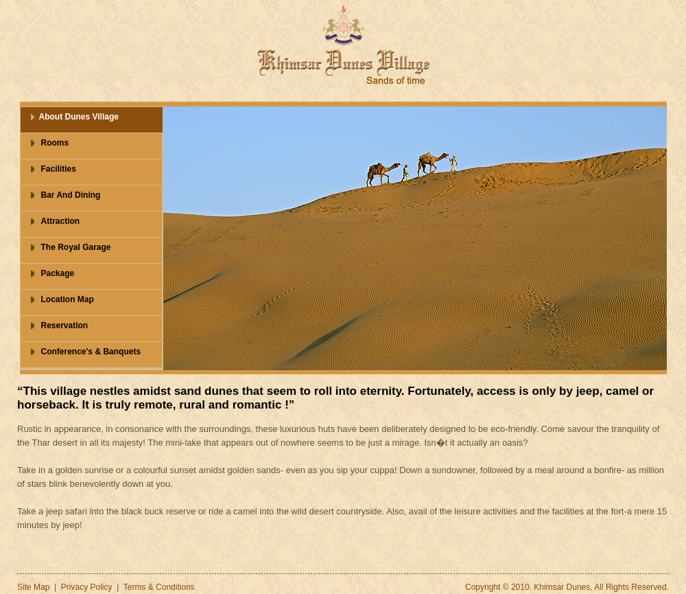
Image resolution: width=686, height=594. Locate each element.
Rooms (55, 143)
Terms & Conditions (159, 587)
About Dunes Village (79, 117)
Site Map (33, 587)
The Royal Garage (76, 247)
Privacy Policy (87, 587)
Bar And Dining (71, 195)
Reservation (64, 325)
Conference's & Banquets (91, 351)
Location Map (67, 299)
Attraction (60, 221)
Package (58, 273)
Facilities (58, 169)
